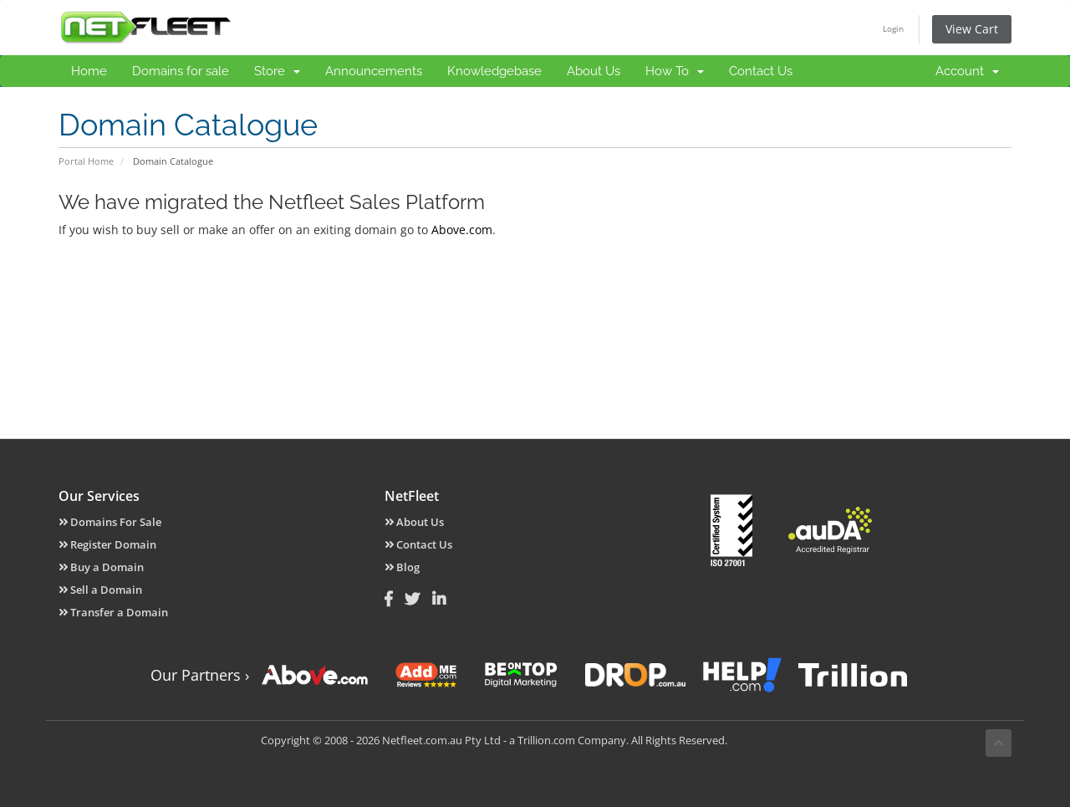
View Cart (971, 29)
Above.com (461, 230)
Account (967, 71)
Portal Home (86, 161)
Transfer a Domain (113, 612)
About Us (593, 71)
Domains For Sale (110, 521)
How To (674, 71)
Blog (402, 567)
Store (277, 71)
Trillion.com (546, 740)
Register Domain (107, 544)
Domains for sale (180, 71)
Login (893, 28)
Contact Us (760, 71)
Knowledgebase (494, 71)
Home (89, 71)
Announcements (373, 71)
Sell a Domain (100, 589)
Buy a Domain (101, 567)
